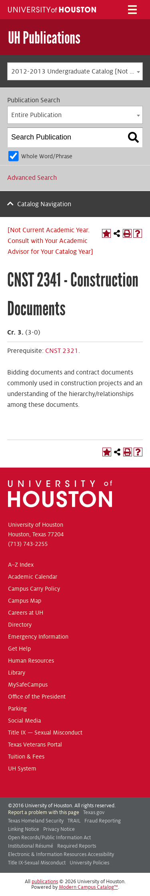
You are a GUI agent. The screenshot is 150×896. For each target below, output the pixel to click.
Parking (17, 708)
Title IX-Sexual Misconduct (37, 863)
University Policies (89, 863)
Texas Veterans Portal (35, 744)
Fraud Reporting (102, 821)
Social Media (24, 720)
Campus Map (24, 600)
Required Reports (76, 846)
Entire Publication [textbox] (36, 115)
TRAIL (74, 821)
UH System (22, 768)
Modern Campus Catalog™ (88, 887)
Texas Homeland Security (36, 821)
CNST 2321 (61, 350)
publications (45, 881)
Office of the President (37, 696)
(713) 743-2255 (28, 544)
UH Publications (44, 38)
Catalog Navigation (44, 204)
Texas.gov (93, 812)
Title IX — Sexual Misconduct (45, 732)
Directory (20, 624)
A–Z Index (21, 564)
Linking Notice (23, 829)
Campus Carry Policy (34, 588)
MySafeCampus (28, 684)
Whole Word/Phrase (46, 156)
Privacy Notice (59, 829)
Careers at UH (25, 612)
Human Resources (31, 660)
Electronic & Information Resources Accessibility (61, 854)
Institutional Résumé (30, 846)
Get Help (19, 648)
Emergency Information (38, 636)
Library (16, 672)
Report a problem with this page (43, 812)
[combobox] (75, 71)
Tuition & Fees (26, 756)
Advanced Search (32, 177)
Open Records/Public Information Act (49, 837)
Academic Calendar (32, 576)
